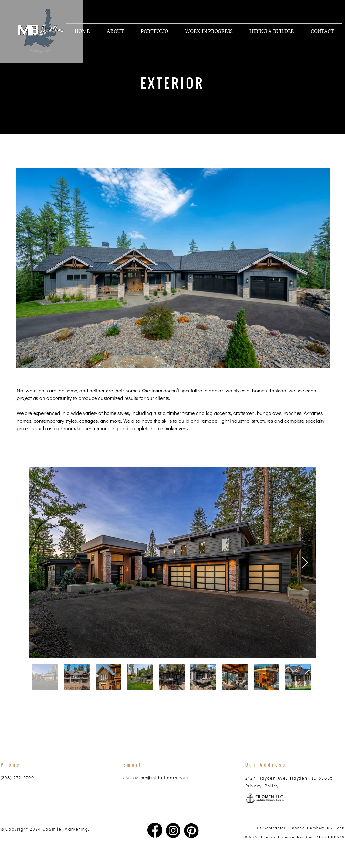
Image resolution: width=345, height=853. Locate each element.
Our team (152, 390)
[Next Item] (305, 562)
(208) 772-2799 (17, 777)
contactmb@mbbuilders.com (155, 777)
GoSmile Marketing (65, 829)
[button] (154, 31)
